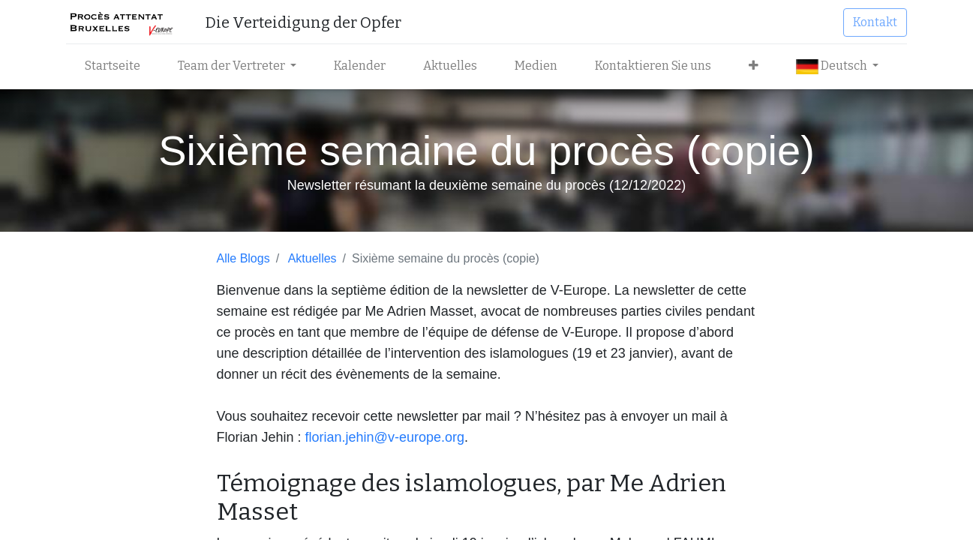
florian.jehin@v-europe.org (384, 437)
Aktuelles (312, 258)
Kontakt (871, 22)
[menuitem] (117, 66)
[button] (758, 66)
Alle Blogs (243, 258)
